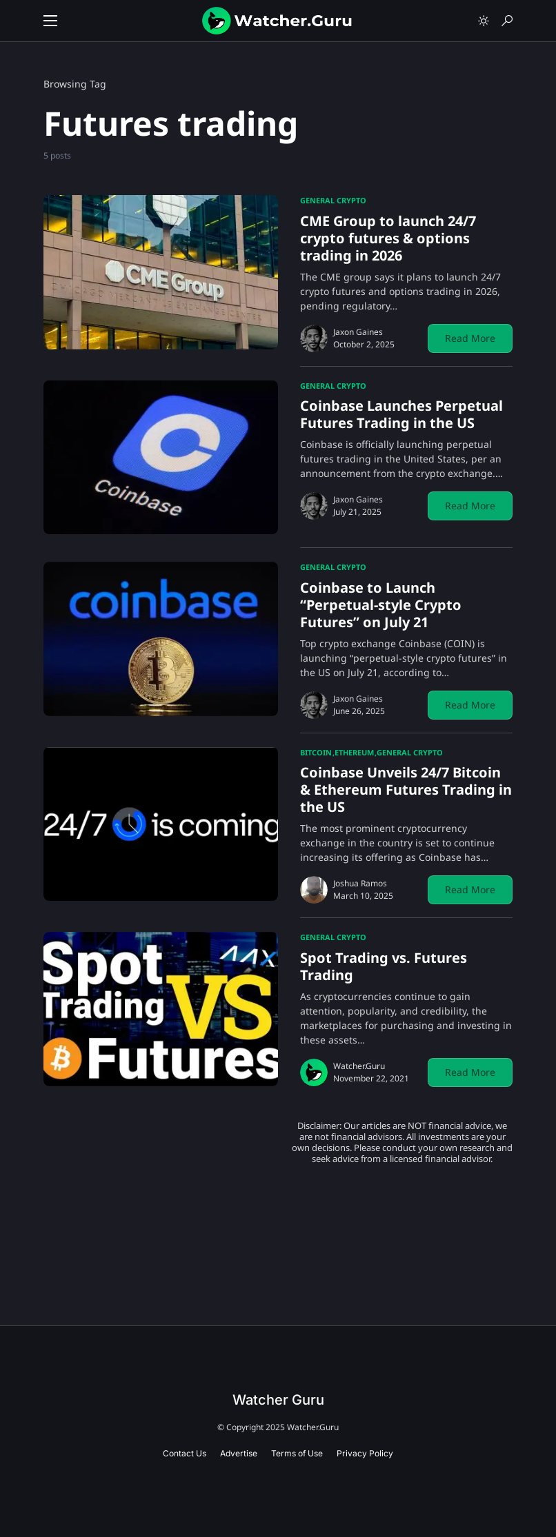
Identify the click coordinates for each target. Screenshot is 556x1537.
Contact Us (184, 1453)
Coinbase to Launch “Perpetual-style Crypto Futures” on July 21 (380, 605)
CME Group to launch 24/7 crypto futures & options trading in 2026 (388, 238)
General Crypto (333, 200)
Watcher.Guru (359, 1066)
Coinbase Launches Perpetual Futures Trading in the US (401, 414)
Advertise (238, 1453)
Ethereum (354, 752)
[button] (50, 20)
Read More (470, 338)
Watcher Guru (278, 1400)
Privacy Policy (365, 1453)
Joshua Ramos (360, 883)
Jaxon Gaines (358, 332)
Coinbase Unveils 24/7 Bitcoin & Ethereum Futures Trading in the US (406, 789)
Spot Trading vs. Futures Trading (383, 966)
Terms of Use (297, 1453)
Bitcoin (316, 752)
